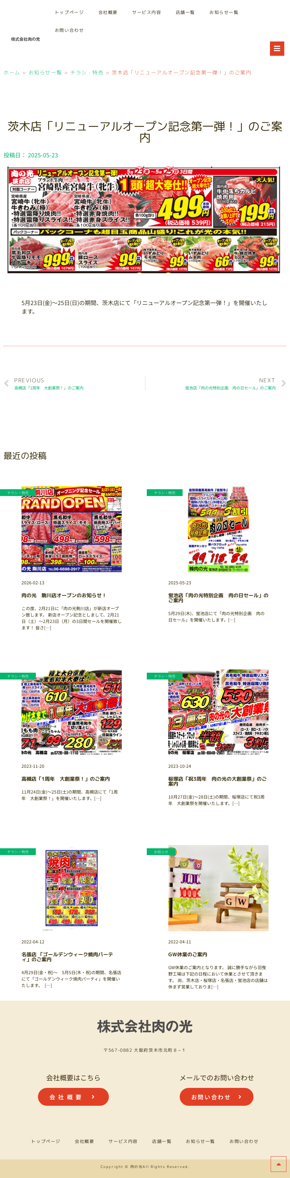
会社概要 (108, 12)
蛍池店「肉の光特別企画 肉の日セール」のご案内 (218, 598)
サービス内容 (146, 12)
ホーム (12, 72)
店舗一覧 (185, 12)
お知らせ (161, 851)
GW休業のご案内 (187, 954)
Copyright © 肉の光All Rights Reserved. (145, 1166)
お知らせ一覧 (224, 12)
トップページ (69, 12)
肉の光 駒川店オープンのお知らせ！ (64, 595)
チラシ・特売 (87, 72)
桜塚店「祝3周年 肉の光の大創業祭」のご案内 (217, 781)
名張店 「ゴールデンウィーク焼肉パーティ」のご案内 (67, 957)
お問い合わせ (69, 30)
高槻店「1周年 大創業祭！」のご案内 (65, 778)
